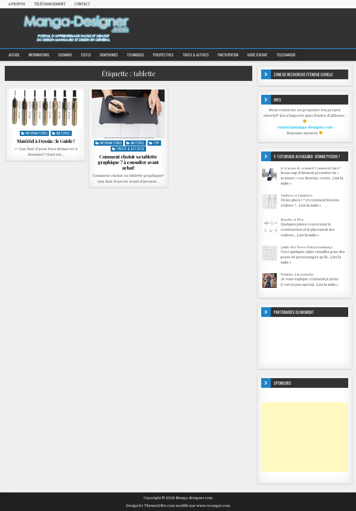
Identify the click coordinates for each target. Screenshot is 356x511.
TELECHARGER (285, 55)
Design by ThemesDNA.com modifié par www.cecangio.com (178, 506)
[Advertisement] (304, 437)
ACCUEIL (14, 55)
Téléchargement (50, 4)
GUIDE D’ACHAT (257, 55)
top (156, 142)
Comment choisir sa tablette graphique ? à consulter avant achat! (128, 162)
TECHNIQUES (135, 55)
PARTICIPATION (228, 55)
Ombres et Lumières (297, 195)
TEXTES (86, 55)
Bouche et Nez (292, 219)
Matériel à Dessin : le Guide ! (46, 141)
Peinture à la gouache (297, 274)
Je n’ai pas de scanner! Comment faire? (310, 168)
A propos (16, 4)
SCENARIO (65, 55)
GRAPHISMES (109, 55)
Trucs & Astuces (195, 55)
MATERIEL (63, 133)
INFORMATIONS (39, 55)
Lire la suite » (310, 205)
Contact (82, 4)
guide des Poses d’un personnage (307, 247)
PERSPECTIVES (163, 55)
